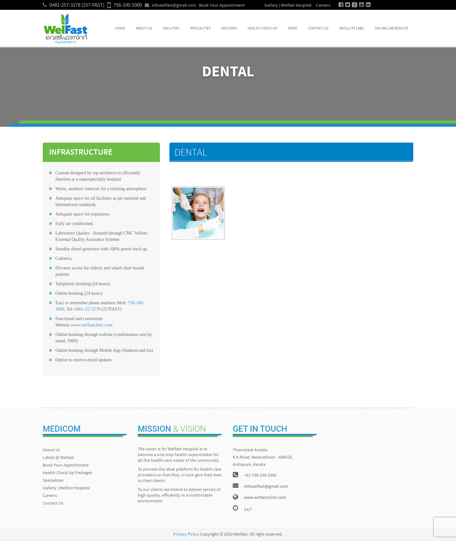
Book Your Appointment (222, 5)
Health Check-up (262, 28)
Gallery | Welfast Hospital (288, 5)
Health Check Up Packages (67, 473)
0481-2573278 (87, 309)
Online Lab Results (391, 28)
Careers (323, 5)
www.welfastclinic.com (91, 325)
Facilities (171, 28)
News (292, 28)
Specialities (200, 28)
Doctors (229, 28)
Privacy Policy (186, 534)
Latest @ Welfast (58, 457)
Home (120, 28)
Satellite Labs (351, 28)
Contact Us (318, 28)
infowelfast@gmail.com (174, 5)
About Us (144, 28)
